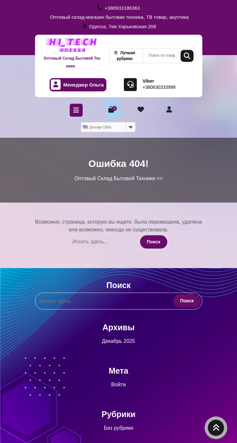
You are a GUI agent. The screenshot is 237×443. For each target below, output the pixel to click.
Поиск (187, 56)
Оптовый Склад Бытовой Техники (72, 62)
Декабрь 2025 (118, 341)
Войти (118, 384)
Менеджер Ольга (77, 84)
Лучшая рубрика (124, 56)
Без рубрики (118, 428)
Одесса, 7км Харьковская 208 (119, 26)
